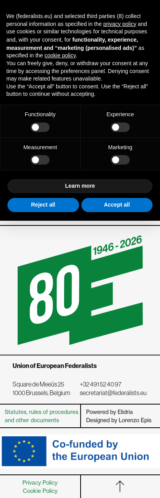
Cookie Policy (40, 490)
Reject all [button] (43, 204)
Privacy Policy (39, 482)
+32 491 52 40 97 (100, 384)
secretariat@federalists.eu (113, 392)
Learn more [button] (80, 186)
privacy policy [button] (119, 24)
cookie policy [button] (59, 55)
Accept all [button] (117, 204)
